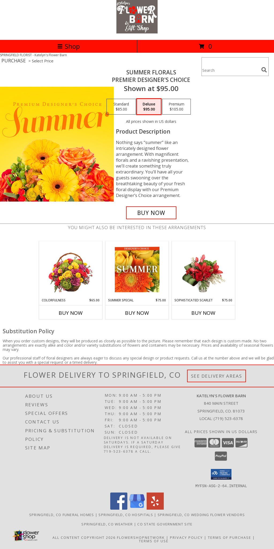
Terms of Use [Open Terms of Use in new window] (154, 540)
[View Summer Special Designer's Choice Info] (137, 270)
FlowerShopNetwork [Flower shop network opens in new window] (141, 537)
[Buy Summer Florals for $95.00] (151, 212)
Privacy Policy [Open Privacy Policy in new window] (186, 537)
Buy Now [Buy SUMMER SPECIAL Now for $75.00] (137, 312)
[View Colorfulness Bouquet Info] (70, 270)
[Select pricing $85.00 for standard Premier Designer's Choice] (121, 107)
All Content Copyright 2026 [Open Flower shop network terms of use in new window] (84, 537)
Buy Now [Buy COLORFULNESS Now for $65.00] (71, 312)
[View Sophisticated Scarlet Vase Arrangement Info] (203, 270)
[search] (264, 70)
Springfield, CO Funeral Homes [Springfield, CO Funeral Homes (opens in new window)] (61, 514)
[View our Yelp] (155, 507)
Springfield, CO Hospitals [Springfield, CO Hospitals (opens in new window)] (125, 514)
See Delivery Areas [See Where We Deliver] (216, 376)
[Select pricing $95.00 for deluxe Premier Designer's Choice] (149, 107)
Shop (68, 46)
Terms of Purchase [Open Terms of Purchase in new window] (229, 537)
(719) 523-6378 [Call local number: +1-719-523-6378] (228, 418)
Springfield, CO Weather (107, 523)
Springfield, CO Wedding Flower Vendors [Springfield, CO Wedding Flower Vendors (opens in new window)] (201, 514)
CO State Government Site (164, 523)
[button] (221, 474)
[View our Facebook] (118, 507)
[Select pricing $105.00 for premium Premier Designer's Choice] (176, 107)
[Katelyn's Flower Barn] (137, 32)
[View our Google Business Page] (137, 507)
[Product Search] (230, 70)
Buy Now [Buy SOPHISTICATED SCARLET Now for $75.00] (203, 312)
